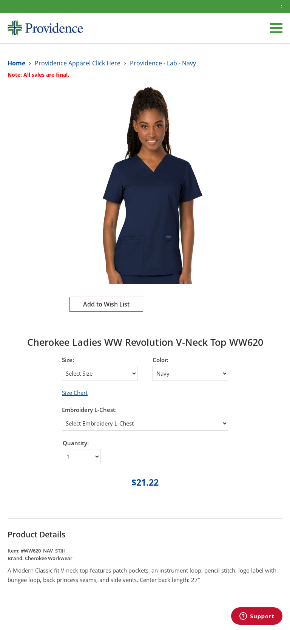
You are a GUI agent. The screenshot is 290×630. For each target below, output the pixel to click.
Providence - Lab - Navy (163, 63)
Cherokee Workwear (48, 558)
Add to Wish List (106, 304)
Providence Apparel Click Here (77, 63)
